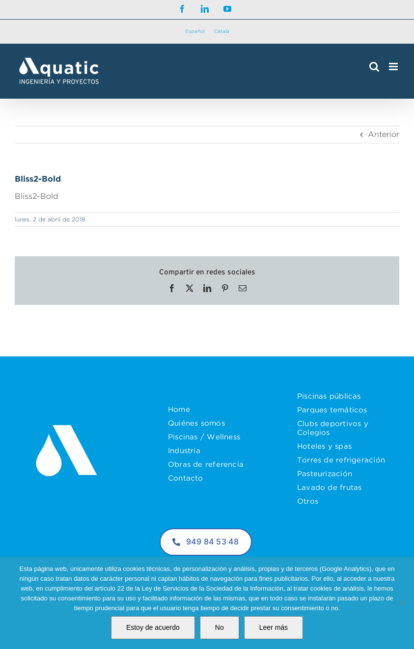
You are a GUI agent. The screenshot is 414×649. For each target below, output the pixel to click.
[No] (402, 603)
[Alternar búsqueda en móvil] (374, 66)
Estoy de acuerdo (153, 627)
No (219, 627)
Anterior (383, 134)
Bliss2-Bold (36, 196)
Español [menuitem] (194, 31)
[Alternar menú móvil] (394, 66)
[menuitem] (194, 32)
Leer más (273, 627)
